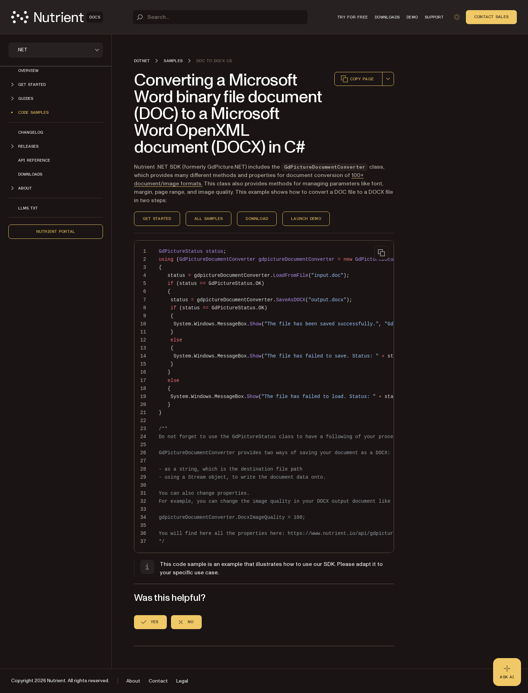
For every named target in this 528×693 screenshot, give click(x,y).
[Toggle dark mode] (457, 17)
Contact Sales (491, 17)
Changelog (30, 132)
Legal (182, 681)
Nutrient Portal (55, 231)
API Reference (34, 160)
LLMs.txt (28, 208)
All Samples (208, 218)
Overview (28, 70)
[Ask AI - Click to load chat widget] (507, 672)
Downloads (30, 174)
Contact (158, 681)
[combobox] (388, 79)
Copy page (357, 79)
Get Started (157, 218)
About (133, 681)
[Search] (220, 17)
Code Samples (33, 112)
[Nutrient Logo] (57, 17)
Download (257, 218)
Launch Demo (306, 218)
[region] (264, 396)
